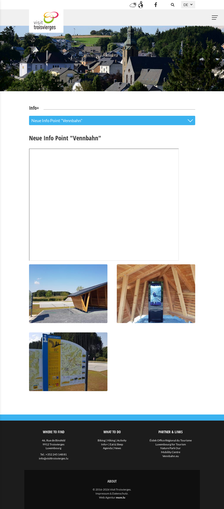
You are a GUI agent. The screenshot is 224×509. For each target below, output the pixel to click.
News (117, 448)
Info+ (104, 444)
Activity (121, 440)
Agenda (107, 448)
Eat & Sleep (116, 444)
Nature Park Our (170, 448)
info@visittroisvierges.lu (53, 458)
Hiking (111, 440)
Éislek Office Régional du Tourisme (171, 440)
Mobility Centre (170, 452)
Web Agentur (107, 497)
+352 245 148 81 (56, 454)
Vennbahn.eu (170, 456)
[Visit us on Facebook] (156, 4)
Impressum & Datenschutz (111, 493)
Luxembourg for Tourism (170, 444)
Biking (101, 440)
